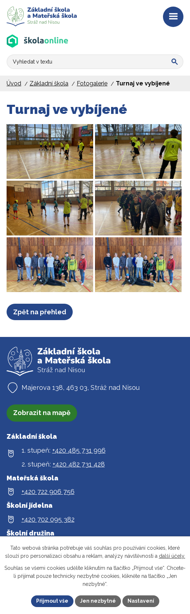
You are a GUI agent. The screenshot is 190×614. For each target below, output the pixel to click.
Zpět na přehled (39, 312)
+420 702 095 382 (48, 519)
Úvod (14, 83)
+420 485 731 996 (79, 450)
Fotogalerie (92, 83)
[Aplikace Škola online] (37, 41)
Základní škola (49, 83)
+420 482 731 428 (79, 464)
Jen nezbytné (98, 601)
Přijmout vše (52, 601)
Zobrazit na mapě (42, 413)
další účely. (172, 556)
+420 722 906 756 (48, 491)
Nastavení (141, 601)
